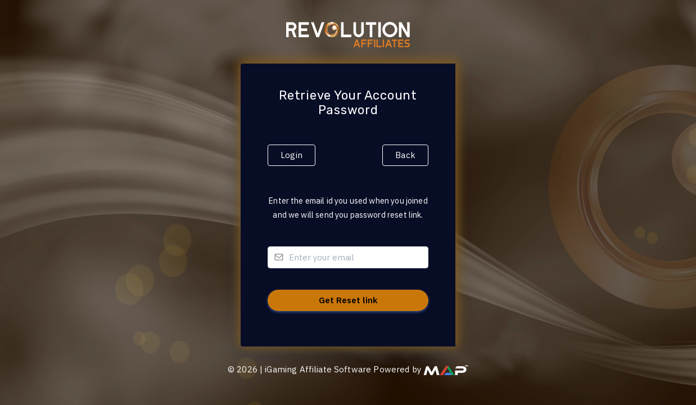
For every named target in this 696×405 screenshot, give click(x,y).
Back (405, 155)
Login (291, 155)
